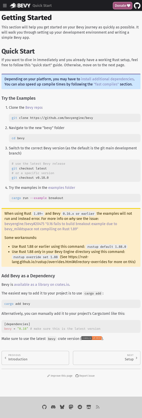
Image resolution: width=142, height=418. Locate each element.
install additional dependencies (107, 79)
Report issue (85, 375)
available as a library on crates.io (41, 284)
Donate (122, 6)
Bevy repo (33, 107)
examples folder (61, 188)
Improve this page (59, 375)
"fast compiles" (106, 84)
